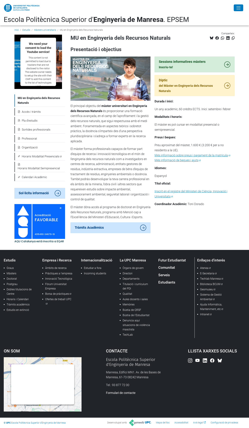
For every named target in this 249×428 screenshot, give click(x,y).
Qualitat (127, 293)
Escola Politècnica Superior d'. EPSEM (96, 20)
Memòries (129, 304)
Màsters (11, 273)
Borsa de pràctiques (57, 293)
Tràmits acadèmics (18, 304)
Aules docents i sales (135, 299)
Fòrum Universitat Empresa (56, 286)
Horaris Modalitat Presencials (38, 156)
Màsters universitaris (45, 30)
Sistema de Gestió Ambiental (211, 297)
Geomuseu (206, 289)
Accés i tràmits (29, 111)
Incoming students (95, 273)
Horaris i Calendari (18, 299)
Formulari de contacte (121, 393)
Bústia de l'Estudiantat (136, 315)
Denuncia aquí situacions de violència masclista (136, 325)
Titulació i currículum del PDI (135, 286)
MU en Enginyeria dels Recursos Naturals (39, 100)
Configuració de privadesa (224, 422)
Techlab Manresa (210, 278)
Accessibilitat (181, 422)
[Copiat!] (233, 38)
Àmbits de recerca (56, 268)
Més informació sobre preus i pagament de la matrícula (191, 155)
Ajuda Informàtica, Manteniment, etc (211, 307)
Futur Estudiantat (172, 260)
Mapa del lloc (163, 422)
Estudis (26, 30)
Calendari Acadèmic (32, 177)
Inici (16, 30)
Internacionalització (96, 260)
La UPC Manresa (133, 260)
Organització (28, 147)
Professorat (27, 138)
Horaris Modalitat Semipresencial (39, 166)
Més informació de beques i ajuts (176, 160)
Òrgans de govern (133, 268)
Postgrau (12, 284)
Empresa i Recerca (57, 260)
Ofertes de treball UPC (58, 299)
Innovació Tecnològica (58, 278)
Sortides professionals (34, 129)
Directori (127, 273)
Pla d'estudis (28, 120)
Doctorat (12, 278)
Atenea (204, 268)
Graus (10, 268)
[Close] (238, 7)
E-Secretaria (207, 273)
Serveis (164, 275)
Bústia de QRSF (132, 310)
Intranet (204, 314)
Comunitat (166, 267)
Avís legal (198, 422)
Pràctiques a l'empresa (58, 273)
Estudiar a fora (92, 268)
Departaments (131, 278)
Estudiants (166, 282)
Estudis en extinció (18, 310)
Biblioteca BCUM (210, 284)
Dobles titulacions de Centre (19, 291)
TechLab (128, 334)
